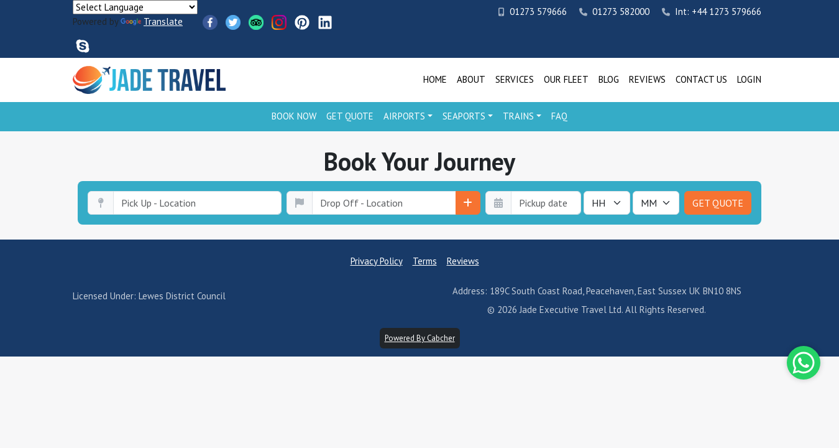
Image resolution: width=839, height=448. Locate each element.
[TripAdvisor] (256, 22)
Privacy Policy (377, 261)
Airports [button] (404, 116)
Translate (152, 21)
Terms (425, 261)
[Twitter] (233, 22)
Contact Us (701, 79)
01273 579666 (532, 11)
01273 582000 (614, 11)
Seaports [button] (463, 116)
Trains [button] (518, 116)
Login (749, 79)
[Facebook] (210, 22)
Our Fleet (566, 79)
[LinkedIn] (325, 22)
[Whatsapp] (803, 363)
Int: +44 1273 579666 (711, 11)
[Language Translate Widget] (135, 7)
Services (514, 79)
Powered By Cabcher (420, 338)
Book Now (294, 116)
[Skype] (83, 46)
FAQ (559, 116)
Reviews (647, 79)
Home (435, 79)
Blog (608, 79)
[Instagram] (279, 22)
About (471, 79)
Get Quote (350, 116)
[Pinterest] (302, 22)
